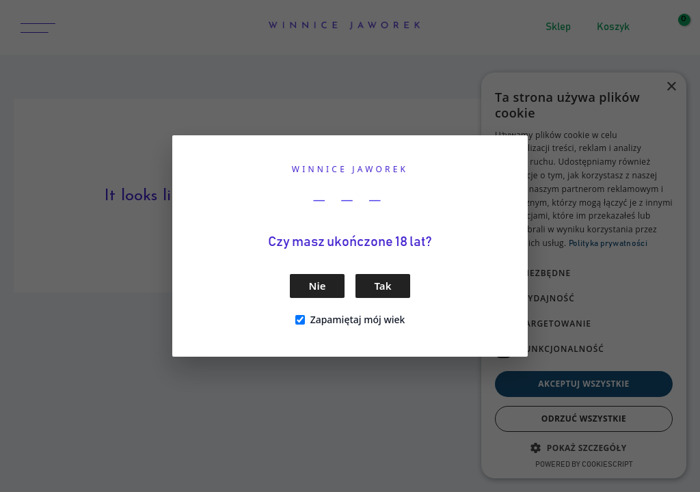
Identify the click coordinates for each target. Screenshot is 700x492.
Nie (317, 285)
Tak (383, 285)
